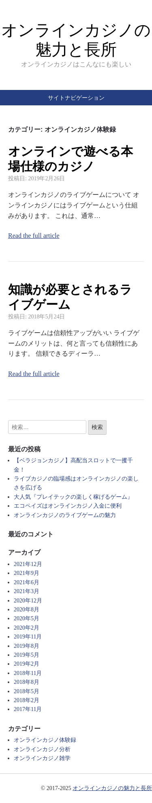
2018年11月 (28, 673)
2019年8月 (26, 646)
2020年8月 (26, 610)
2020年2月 (26, 628)
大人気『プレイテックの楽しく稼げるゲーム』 (73, 497)
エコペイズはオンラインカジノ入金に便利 (68, 506)
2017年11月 (28, 709)
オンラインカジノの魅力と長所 (112, 788)
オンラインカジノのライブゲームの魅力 (65, 515)
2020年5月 (26, 618)
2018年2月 (26, 700)
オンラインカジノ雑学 (42, 758)
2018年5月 (26, 691)
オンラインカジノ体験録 (45, 740)
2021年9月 (26, 573)
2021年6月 (26, 582)
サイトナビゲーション (76, 97)
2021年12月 (28, 564)
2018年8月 (26, 682)
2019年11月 (28, 637)
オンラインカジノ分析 (42, 749)
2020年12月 (28, 601)
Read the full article (34, 235)
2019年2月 (26, 664)
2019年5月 (26, 655)
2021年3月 (26, 591)
